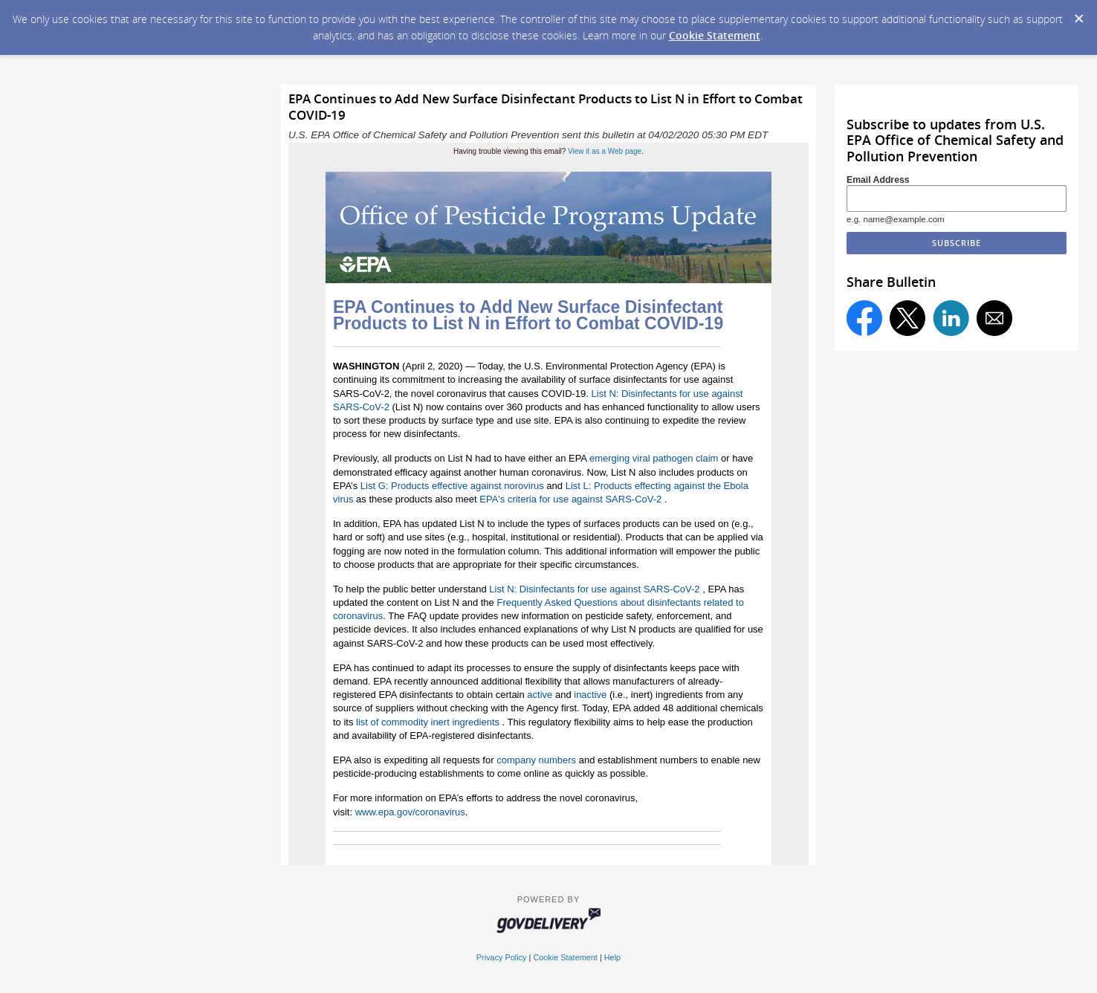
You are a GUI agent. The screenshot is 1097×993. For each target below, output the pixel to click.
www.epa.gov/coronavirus (410, 812)
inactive (590, 694)
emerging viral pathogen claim (653, 458)
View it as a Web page (604, 151)
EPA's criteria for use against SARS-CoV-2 (570, 499)
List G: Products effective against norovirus (452, 485)
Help (612, 957)
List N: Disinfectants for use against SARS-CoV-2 (594, 589)
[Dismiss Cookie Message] (1078, 14)
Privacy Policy (501, 957)
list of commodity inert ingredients (427, 722)
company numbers (536, 760)
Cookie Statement (714, 35)
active (539, 694)
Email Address (878, 180)
